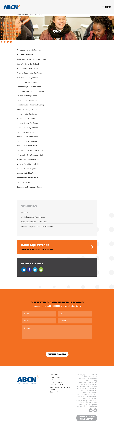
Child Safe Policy (56, 380)
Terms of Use (54, 392)
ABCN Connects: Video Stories (33, 217)
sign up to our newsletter (87, 417)
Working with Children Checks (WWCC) (60, 388)
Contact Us (54, 375)
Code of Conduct (56, 382)
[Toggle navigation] (105, 8)
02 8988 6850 (54, 306)
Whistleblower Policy (57, 385)
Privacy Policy (55, 377)
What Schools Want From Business (35, 222)
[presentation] (39, 344)
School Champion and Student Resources (37, 226)
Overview (24, 212)
